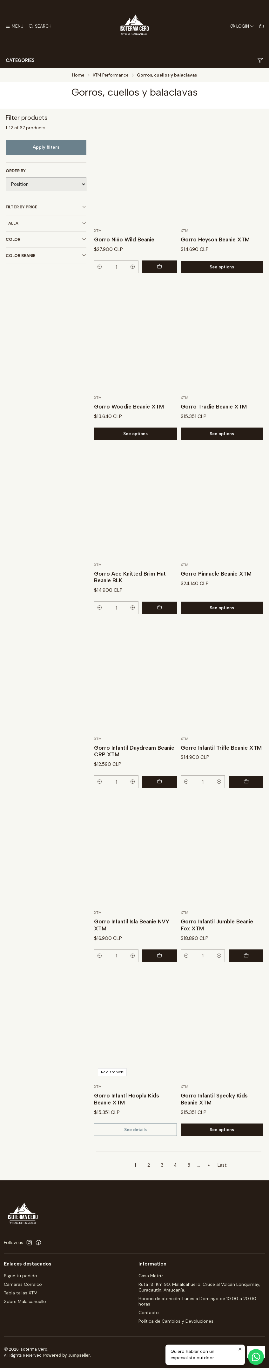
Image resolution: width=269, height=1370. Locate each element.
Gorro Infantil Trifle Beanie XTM (215, 768)
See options (221, 267)
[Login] (242, 26)
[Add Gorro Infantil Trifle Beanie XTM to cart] (249, 799)
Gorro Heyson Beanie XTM (216, 240)
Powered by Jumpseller (66, 1357)
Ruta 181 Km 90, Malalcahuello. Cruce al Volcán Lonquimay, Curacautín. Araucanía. (199, 1289)
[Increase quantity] (138, 267)
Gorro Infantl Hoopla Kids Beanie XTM (127, 1117)
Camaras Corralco (23, 1286)
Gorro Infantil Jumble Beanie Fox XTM (218, 942)
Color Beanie (46, 255)
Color (46, 239)
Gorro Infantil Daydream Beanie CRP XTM (126, 768)
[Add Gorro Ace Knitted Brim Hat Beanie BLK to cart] (162, 624)
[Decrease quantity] (99, 267)
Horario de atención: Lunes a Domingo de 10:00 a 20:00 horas (197, 1303)
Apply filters (46, 147)
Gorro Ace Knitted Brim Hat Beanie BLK (130, 594)
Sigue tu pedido (20, 1278)
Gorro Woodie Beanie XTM (129, 423)
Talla (46, 223)
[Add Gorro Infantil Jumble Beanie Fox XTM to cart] (249, 973)
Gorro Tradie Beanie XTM (214, 423)
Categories (134, 61)
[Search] (39, 26)
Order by (16, 170)
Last (222, 1167)
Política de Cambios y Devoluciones (175, 1323)
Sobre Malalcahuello (25, 1303)
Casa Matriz (150, 1278)
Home (78, 75)
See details (135, 1147)
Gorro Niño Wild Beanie (125, 240)
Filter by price (46, 207)
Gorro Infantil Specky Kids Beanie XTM (215, 1117)
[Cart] (261, 26)
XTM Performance (111, 75)
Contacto (148, 1315)
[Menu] (14, 26)
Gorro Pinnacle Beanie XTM (217, 590)
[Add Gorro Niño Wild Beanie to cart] (162, 267)
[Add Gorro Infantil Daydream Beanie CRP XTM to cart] (162, 799)
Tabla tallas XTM (20, 1295)
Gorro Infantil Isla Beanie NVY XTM (133, 942)
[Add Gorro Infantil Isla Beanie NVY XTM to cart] (162, 973)
